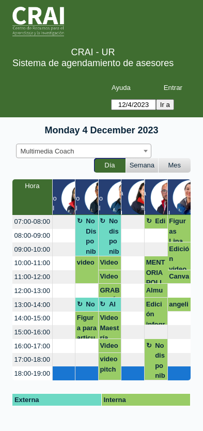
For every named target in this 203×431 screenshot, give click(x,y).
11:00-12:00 (32, 277)
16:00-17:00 (32, 346)
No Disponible (91, 236)
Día (109, 165)
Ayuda (121, 87)
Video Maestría (109, 326)
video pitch (108, 364)
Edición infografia (155, 313)
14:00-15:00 (32, 318)
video (86, 262)
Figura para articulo (87, 326)
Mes (174, 165)
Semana (142, 165)
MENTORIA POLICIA (155, 271)
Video (109, 276)
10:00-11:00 (32, 263)
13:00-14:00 (32, 305)
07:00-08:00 (32, 221)
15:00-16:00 (32, 332)
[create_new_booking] (64, 222)
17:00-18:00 (32, 359)
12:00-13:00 (32, 291)
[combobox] (83, 151)
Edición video (179, 257)
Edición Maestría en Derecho (160, 222)
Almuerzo (154, 292)
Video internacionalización (109, 264)
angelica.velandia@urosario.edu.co (179, 306)
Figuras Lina (177, 229)
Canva (179, 276)
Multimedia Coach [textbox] (47, 151)
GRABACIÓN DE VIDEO (109, 292)
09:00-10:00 (32, 249)
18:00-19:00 (32, 373)
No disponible (114, 236)
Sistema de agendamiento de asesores (93, 63)
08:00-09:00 (32, 235)
